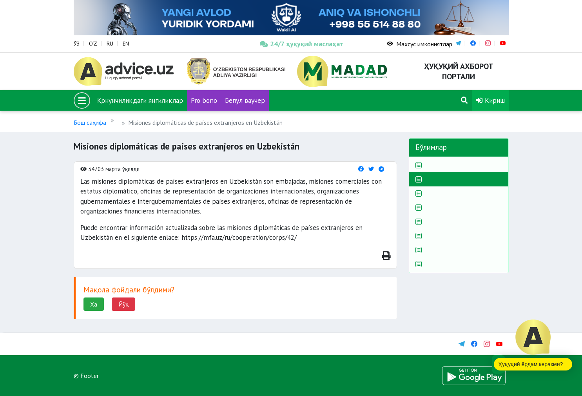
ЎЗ (77, 43)
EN (126, 43)
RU (110, 43)
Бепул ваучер (245, 100)
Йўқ (123, 304)
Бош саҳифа (90, 122)
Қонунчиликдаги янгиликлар (140, 100)
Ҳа (93, 304)
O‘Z (93, 43)
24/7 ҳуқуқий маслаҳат (301, 43)
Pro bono (204, 100)
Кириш (490, 100)
